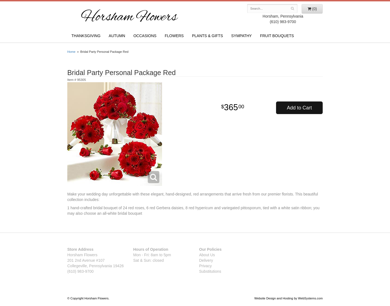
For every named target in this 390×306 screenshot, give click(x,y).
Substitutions (210, 271)
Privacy (205, 266)
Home (71, 51)
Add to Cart (299, 108)
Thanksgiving (86, 36)
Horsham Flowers (129, 17)
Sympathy (241, 36)
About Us (207, 255)
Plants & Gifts (207, 36)
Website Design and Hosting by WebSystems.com (288, 298)
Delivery (206, 260)
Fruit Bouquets (277, 36)
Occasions (145, 36)
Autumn (117, 36)
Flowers (174, 36)
